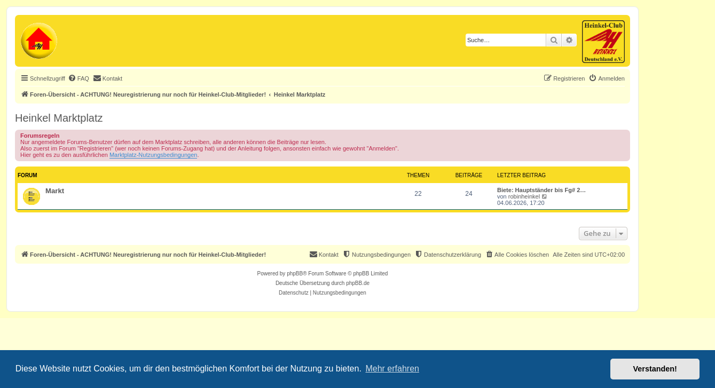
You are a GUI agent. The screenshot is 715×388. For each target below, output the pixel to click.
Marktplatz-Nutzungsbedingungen (153, 155)
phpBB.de (358, 283)
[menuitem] (78, 78)
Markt (54, 191)
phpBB (295, 273)
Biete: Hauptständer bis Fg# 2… (541, 190)
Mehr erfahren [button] (392, 368)
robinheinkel (524, 196)
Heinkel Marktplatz (59, 118)
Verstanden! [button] (655, 369)
